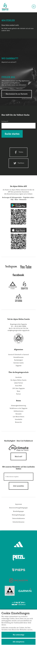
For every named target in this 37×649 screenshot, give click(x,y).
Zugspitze (18, 365)
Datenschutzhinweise (18, 518)
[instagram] (11, 269)
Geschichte (18, 377)
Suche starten (12, 133)
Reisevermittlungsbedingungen (18, 508)
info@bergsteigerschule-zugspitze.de (18, 330)
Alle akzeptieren (18, 642)
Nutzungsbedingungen (18, 515)
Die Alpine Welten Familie (18, 380)
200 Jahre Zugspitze (18, 388)
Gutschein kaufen (18, 363)
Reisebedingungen (18, 511)
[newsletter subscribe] (18, 486)
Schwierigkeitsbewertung (18, 405)
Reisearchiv (18, 422)
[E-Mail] (18, 477)
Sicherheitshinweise (18, 522)
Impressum (18, 504)
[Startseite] (5, 7)
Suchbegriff (4, 121)
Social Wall (18, 385)
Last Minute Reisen (18, 416)
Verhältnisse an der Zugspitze (18, 408)
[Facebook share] (18, 152)
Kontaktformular (19, 357)
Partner (18, 394)
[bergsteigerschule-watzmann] (18, 301)
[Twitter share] (18, 163)
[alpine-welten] (12, 289)
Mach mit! (18, 456)
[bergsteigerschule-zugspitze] (24, 289)
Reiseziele (19, 414)
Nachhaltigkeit (18, 360)
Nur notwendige (18, 635)
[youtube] (26, 269)
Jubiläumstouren (18, 411)
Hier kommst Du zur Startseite (17, 94)
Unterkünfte (18, 419)
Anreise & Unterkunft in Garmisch (18, 354)
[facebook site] (18, 276)
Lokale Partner (18, 383)
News (18, 391)
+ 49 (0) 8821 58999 (20, 326)
